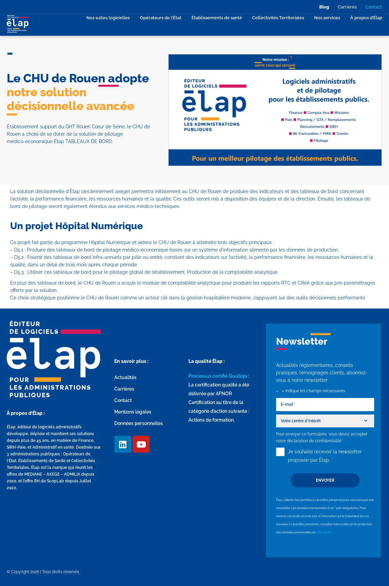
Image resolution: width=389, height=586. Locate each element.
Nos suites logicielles (108, 17)
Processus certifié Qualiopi (217, 376)
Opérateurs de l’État (160, 17)
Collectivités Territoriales (278, 17)
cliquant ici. (324, 532)
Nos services (327, 17)
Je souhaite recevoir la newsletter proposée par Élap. (325, 456)
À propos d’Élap (366, 17)
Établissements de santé (216, 17)
